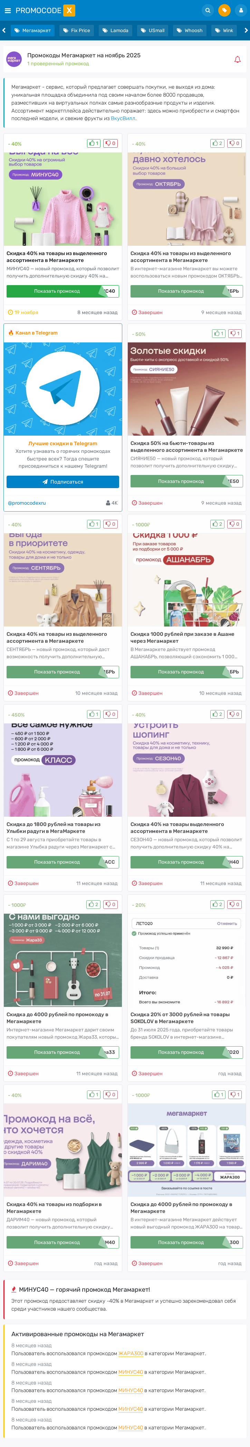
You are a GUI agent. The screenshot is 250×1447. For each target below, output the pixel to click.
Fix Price (76, 30)
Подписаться (62, 482)
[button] (239, 59)
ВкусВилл (123, 118)
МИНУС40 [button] (130, 1372)
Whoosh (190, 30)
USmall (152, 30)
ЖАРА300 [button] (130, 1353)
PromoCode (45, 10)
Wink (224, 30)
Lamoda (115, 30)
